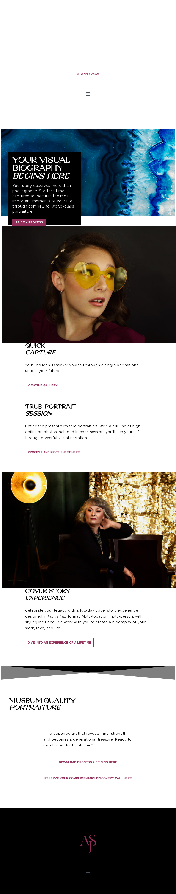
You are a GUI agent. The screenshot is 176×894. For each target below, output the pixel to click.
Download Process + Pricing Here (88, 762)
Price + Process (29, 222)
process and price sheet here (54, 452)
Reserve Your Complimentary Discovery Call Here (88, 778)
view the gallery (43, 385)
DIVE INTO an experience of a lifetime (59, 642)
